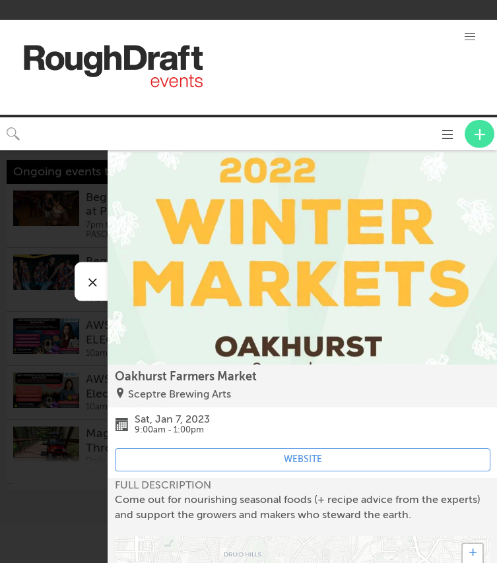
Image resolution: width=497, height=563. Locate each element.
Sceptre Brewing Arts (179, 394)
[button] (470, 37)
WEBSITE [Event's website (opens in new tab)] (303, 459)
